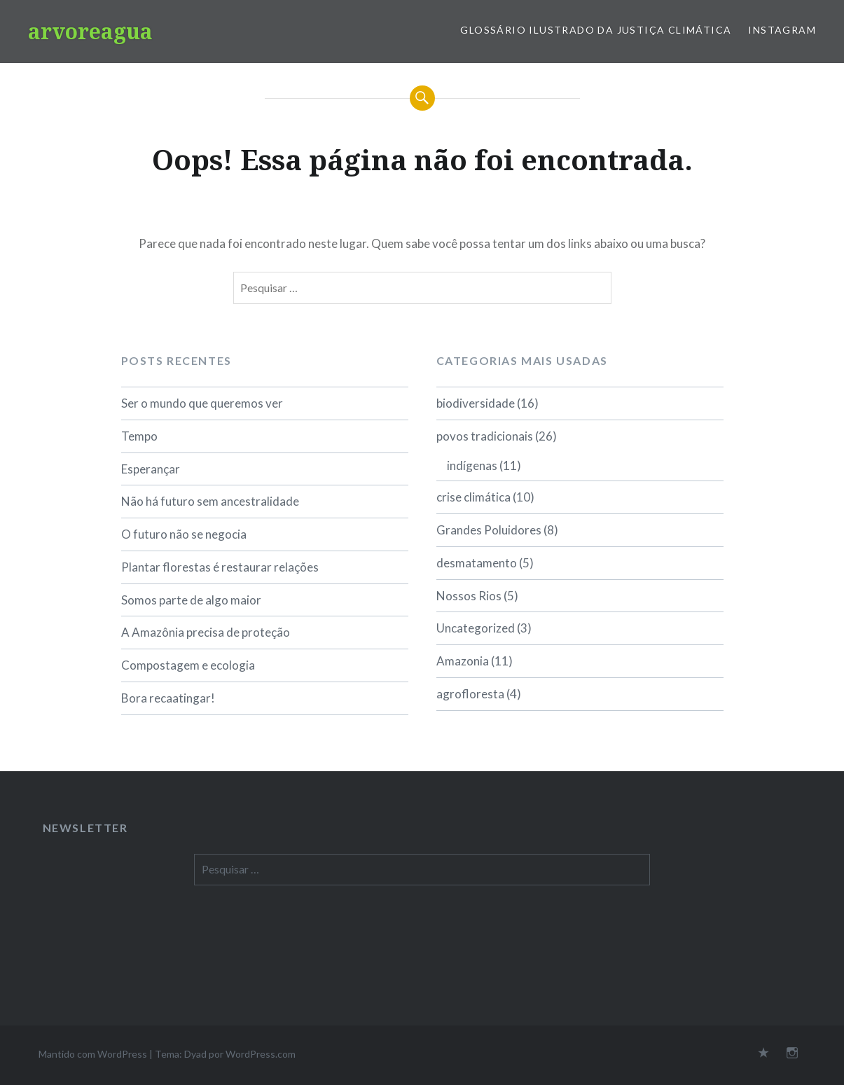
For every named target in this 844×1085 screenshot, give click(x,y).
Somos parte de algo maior (191, 600)
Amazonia (462, 661)
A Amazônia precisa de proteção (205, 632)
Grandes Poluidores (488, 530)
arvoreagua (90, 31)
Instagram (782, 30)
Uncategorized (475, 628)
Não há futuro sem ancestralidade (210, 501)
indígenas (472, 465)
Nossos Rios (468, 595)
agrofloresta (470, 693)
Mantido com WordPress (93, 1054)
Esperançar (150, 469)
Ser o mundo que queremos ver (202, 403)
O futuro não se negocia (184, 534)
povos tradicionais (484, 436)
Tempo (139, 436)
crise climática (473, 497)
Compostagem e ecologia (188, 665)
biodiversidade (475, 403)
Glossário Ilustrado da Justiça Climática (595, 30)
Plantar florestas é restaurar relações (220, 567)
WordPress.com (261, 1054)
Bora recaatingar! (168, 698)
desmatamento (476, 562)
